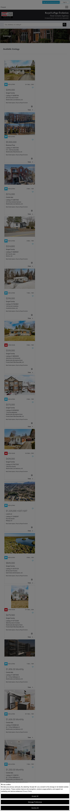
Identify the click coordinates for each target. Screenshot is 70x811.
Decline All (35, 808)
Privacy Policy (27, 791)
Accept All (35, 796)
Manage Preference (35, 802)
